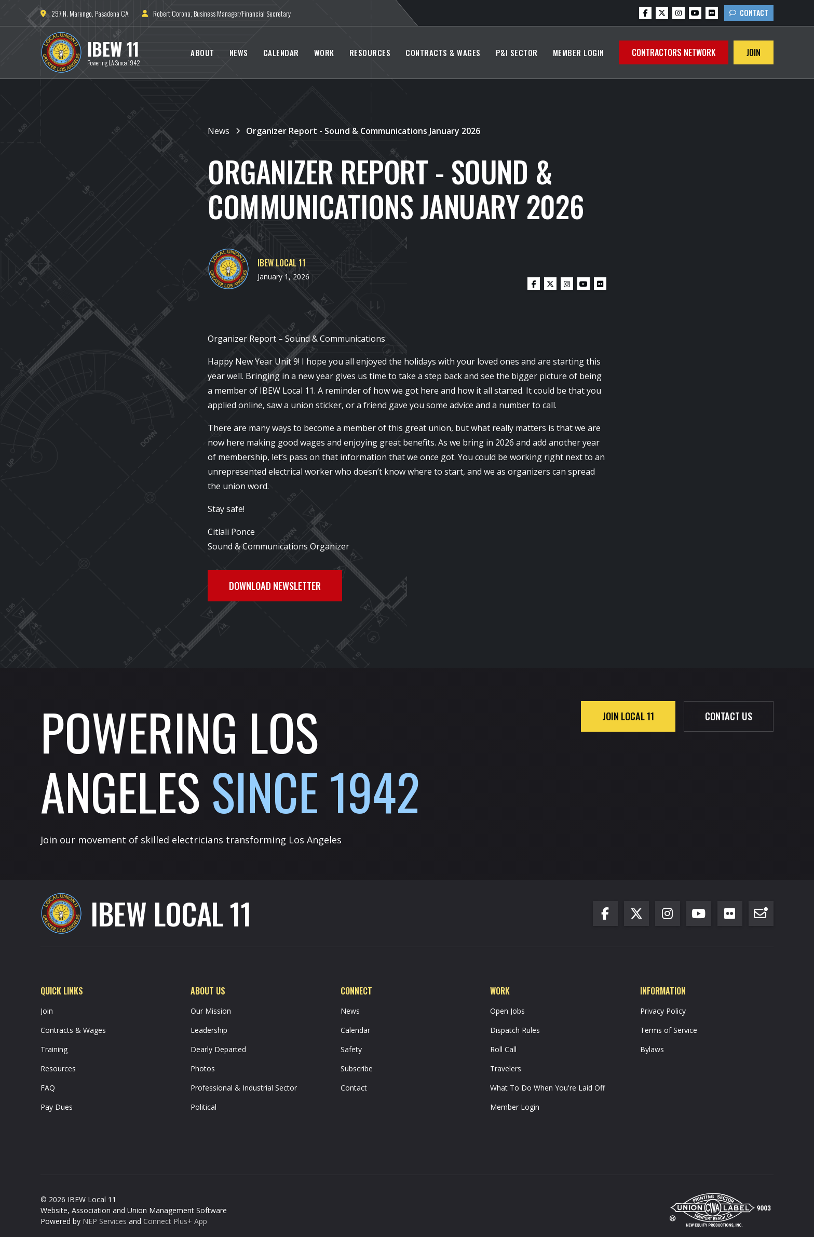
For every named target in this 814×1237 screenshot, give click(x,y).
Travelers (505, 1068)
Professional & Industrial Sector (244, 1088)
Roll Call (503, 1049)
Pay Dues (56, 1107)
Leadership (209, 1030)
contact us (728, 716)
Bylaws (652, 1049)
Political (203, 1107)
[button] (202, 52)
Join (754, 52)
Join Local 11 (628, 716)
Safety (351, 1049)
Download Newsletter (275, 586)
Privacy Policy (663, 1011)
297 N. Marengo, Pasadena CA (84, 13)
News (238, 52)
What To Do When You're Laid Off (547, 1088)
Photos (203, 1068)
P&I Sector (517, 52)
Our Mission (211, 1011)
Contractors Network (673, 52)
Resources (370, 52)
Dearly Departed (218, 1049)
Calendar (281, 52)
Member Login (578, 52)
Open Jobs (507, 1011)
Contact (748, 12)
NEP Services (105, 1221)
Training (53, 1049)
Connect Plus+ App (175, 1221)
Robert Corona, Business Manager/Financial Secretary (216, 13)
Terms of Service (668, 1030)
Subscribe (357, 1068)
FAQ (47, 1088)
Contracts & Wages (443, 52)
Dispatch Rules (515, 1030)
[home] (90, 52)
